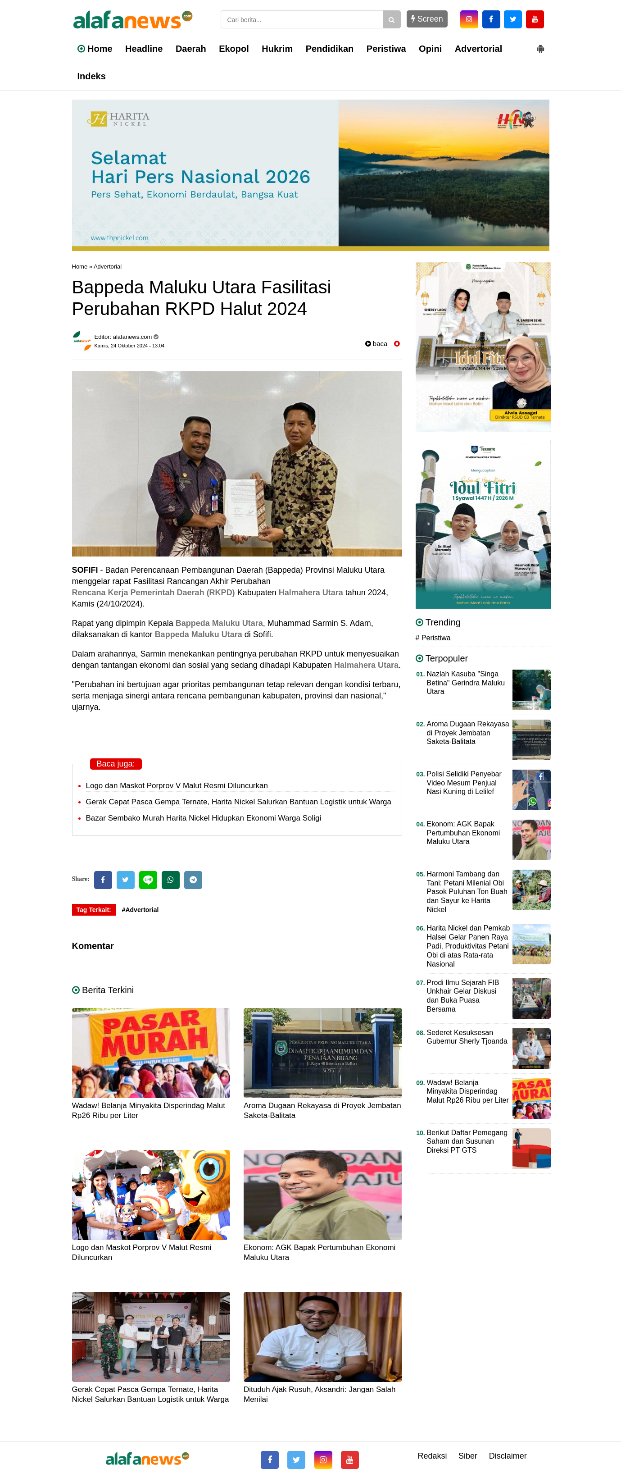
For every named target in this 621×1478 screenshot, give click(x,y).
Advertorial (479, 49)
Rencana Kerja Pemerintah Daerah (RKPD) (153, 592)
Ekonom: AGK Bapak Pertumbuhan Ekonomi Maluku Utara (463, 833)
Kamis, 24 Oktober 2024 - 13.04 (130, 345)
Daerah (191, 49)
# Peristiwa (433, 638)
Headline (144, 49)
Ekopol (234, 49)
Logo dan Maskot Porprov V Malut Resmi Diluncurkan (177, 785)
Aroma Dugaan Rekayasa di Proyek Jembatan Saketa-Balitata (468, 733)
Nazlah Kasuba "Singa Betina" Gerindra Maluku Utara (466, 683)
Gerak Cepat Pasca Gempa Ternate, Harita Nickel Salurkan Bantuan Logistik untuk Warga (238, 802)
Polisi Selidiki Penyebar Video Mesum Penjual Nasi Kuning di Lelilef (464, 783)
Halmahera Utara (311, 592)
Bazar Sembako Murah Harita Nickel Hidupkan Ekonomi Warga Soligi (204, 818)
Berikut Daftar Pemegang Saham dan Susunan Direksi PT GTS (467, 1141)
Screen (427, 18)
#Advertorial (140, 909)
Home (95, 49)
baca (376, 343)
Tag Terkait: (94, 909)
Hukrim (277, 49)
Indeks (91, 76)
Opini (430, 49)
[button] (540, 45)
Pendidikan (330, 49)
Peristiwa (386, 49)
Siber (467, 1455)
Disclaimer (508, 1455)
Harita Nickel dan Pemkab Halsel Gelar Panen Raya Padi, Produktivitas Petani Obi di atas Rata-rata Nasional (468, 946)
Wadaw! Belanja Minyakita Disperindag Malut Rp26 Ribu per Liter (468, 1091)
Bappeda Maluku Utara (219, 623)
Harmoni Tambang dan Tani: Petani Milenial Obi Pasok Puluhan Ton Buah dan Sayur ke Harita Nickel (467, 892)
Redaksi (432, 1455)
